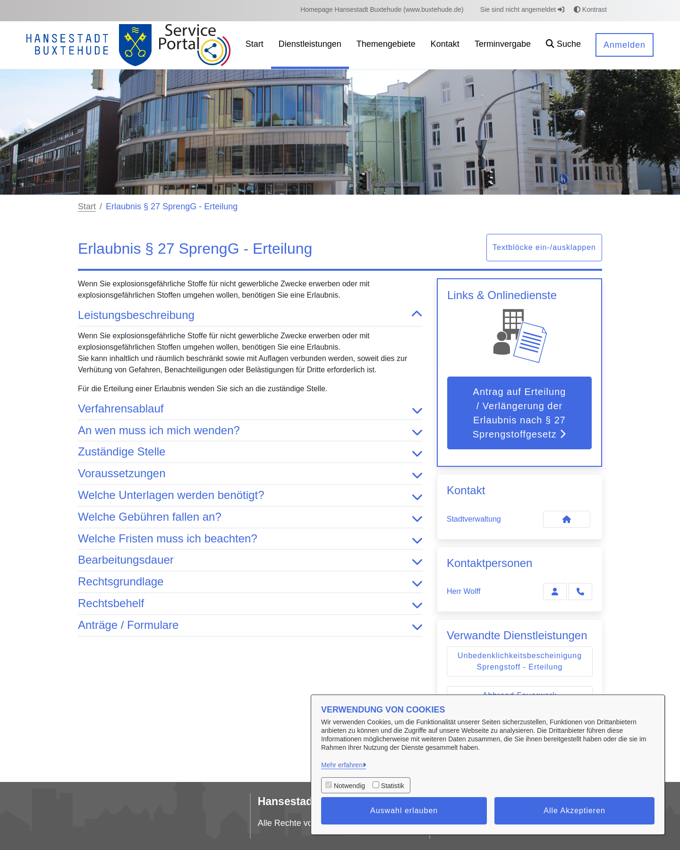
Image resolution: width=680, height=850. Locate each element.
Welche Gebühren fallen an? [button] (250, 517)
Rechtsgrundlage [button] (250, 582)
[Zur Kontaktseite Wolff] (555, 591)
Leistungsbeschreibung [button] (250, 315)
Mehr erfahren (342, 765)
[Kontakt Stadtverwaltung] (566, 519)
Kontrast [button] (590, 9)
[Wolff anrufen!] (580, 591)
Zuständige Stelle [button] (250, 452)
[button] (563, 45)
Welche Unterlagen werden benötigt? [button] (250, 495)
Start (87, 206)
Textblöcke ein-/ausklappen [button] (544, 247)
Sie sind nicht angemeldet (522, 9)
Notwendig (349, 786)
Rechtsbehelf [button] (250, 603)
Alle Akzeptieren (574, 811)
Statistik (392, 786)
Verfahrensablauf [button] (250, 409)
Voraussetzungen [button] (250, 474)
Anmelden (625, 45)
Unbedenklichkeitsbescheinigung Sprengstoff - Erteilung (520, 661)
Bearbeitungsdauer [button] (250, 560)
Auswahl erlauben (404, 811)
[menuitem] (382, 9)
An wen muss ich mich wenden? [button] (250, 431)
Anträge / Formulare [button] (250, 625)
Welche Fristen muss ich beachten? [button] (250, 539)
